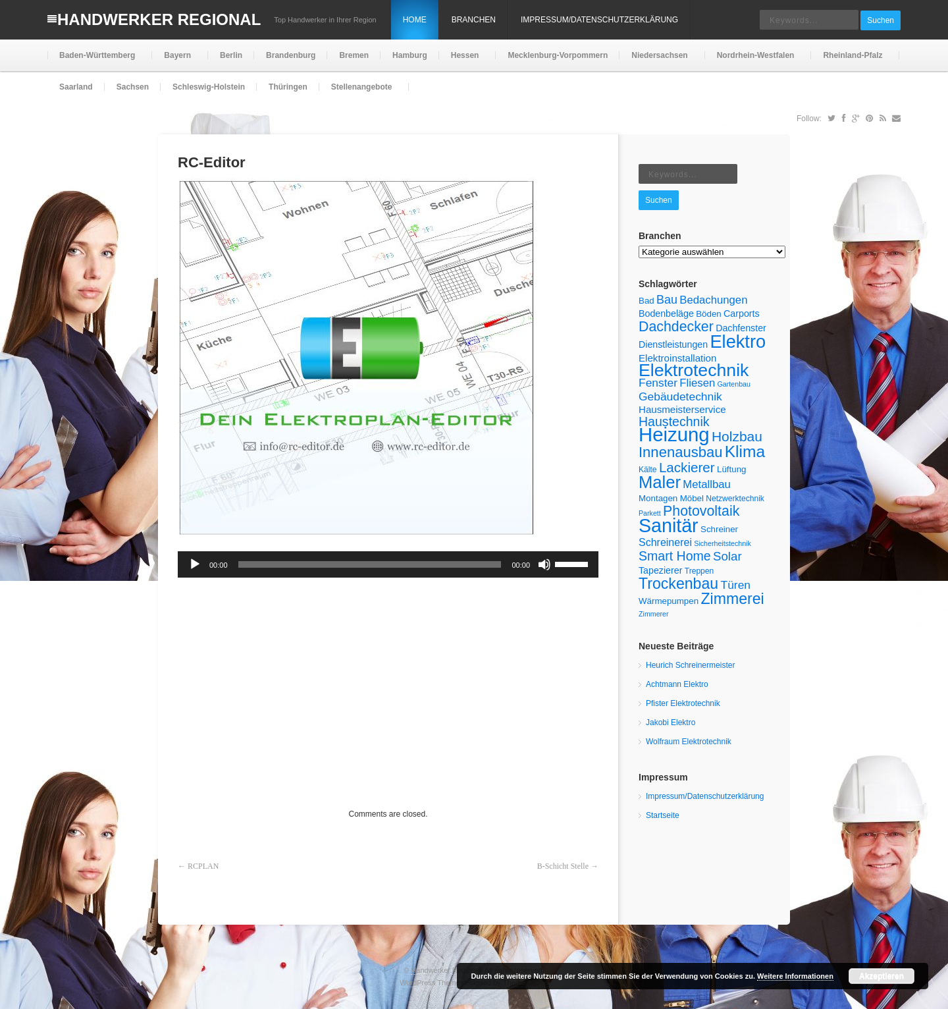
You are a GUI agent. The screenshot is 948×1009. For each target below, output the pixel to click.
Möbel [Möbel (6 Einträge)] (692, 498)
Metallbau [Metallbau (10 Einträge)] (706, 484)
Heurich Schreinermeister (690, 665)
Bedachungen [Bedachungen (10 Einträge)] (713, 300)
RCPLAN (203, 866)
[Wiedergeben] (194, 564)
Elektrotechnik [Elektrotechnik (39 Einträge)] (694, 370)
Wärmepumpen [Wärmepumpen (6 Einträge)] (668, 601)
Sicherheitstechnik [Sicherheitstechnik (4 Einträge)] (722, 543)
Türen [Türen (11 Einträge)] (735, 584)
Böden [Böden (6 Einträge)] (709, 314)
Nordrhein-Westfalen (754, 61)
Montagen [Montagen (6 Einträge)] (658, 498)
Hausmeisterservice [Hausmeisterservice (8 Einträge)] (682, 409)
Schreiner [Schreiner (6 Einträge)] (719, 529)
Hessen (463, 61)
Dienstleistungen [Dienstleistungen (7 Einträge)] (673, 344)
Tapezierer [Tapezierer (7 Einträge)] (660, 570)
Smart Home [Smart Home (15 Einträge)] (675, 556)
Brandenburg (290, 55)
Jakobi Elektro (670, 722)
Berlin (231, 55)
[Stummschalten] (544, 564)
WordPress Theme (430, 983)
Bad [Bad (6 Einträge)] (646, 301)
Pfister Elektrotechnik (683, 703)
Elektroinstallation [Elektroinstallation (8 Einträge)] (677, 358)
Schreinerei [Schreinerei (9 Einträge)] (665, 542)
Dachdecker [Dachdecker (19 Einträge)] (676, 327)
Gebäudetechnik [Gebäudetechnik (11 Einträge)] (680, 396)
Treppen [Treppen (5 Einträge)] (699, 571)
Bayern (176, 61)
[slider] (370, 564)
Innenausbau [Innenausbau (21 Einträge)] (680, 452)
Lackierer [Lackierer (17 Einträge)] (687, 467)
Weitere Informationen (795, 976)
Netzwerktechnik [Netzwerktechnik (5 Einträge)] (735, 498)
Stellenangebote (360, 92)
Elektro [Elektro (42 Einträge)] (738, 341)
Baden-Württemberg (95, 61)
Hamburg (409, 55)
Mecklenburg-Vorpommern (558, 55)
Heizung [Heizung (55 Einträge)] (674, 434)
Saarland (76, 87)
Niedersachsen (658, 61)
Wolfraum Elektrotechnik (688, 741)
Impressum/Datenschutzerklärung (599, 19)
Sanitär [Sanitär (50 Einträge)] (668, 525)
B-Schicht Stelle (563, 866)
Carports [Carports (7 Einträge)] (742, 313)
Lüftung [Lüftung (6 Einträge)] (731, 469)
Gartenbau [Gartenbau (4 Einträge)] (734, 384)
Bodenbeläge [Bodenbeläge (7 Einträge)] (666, 313)
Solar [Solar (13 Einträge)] (727, 556)
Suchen (880, 20)
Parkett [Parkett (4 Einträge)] (650, 513)
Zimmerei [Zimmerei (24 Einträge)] (732, 598)
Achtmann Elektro (677, 684)
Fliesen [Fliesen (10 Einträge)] (697, 383)
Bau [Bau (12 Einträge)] (666, 299)
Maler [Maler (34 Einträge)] (660, 482)
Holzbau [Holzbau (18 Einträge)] (737, 436)
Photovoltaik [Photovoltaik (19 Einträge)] (701, 511)
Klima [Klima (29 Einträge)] (745, 451)
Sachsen (133, 87)
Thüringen (288, 87)
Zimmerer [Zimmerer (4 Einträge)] (654, 614)
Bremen (354, 55)
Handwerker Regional (159, 19)
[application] (388, 564)
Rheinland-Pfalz (851, 61)
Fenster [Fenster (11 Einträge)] (658, 382)
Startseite (662, 815)
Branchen (474, 19)
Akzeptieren (881, 976)
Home (415, 19)
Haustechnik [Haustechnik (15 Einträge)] (674, 421)
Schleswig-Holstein (208, 87)
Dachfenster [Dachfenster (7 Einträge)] (741, 328)
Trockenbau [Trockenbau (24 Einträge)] (678, 583)
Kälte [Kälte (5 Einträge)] (648, 469)
